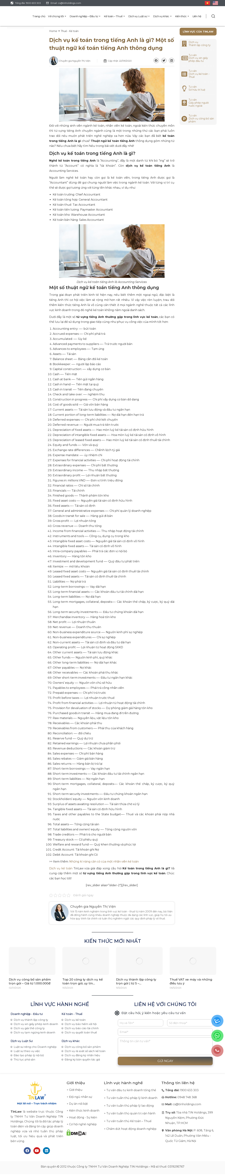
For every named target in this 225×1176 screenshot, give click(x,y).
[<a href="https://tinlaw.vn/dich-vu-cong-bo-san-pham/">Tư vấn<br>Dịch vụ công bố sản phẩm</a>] (184, 119)
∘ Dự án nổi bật (77, 1103)
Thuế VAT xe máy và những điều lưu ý (191, 981)
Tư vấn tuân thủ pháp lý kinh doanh (131, 1098)
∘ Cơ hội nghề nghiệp (82, 1124)
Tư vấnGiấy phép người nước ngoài (199, 102)
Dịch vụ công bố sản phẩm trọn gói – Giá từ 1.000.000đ (30, 981)
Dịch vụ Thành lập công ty (200, 44)
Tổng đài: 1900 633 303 (28, 3)
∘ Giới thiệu (74, 1090)
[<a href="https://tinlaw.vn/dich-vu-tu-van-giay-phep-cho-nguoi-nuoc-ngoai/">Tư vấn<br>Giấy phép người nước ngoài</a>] (184, 103)
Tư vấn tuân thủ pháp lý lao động (130, 1105)
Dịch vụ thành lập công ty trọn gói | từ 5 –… (136, 981)
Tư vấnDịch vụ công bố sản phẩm (201, 118)
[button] (156, 60)
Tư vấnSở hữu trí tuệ (197, 88)
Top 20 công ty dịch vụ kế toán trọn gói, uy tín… (82, 981)
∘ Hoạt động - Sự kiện (82, 1117)
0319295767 (176, 1166)
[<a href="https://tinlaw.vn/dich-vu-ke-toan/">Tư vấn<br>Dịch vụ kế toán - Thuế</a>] (184, 74)
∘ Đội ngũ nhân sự (79, 1097)
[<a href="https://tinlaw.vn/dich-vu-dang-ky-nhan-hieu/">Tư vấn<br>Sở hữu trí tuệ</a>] (184, 88)
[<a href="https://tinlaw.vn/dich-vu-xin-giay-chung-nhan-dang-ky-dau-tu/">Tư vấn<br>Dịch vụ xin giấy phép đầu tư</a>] (184, 58)
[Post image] (32, 961)
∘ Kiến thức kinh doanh (83, 1110)
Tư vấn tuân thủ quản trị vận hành (130, 1113)
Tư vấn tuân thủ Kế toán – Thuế (129, 1121)
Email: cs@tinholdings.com (66, 3)
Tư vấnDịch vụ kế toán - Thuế (199, 74)
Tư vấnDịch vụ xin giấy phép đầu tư (198, 58)
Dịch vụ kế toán (60, 868)
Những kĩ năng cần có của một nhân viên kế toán (104, 861)
